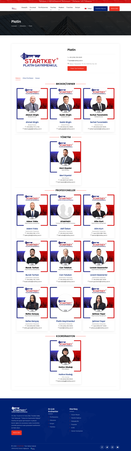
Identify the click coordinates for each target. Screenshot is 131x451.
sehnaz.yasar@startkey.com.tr (99, 328)
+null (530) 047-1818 (99, 326)
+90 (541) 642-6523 (66, 233)
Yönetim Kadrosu (75, 418)
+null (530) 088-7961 (99, 233)
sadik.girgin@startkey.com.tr (66, 129)
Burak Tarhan (32, 275)
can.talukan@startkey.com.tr (66, 282)
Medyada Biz (74, 421)
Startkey (53, 8)
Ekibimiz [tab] (18, 78)
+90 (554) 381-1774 (33, 233)
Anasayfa (24, 7)
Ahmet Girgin (32, 122)
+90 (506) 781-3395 (33, 280)
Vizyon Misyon (75, 415)
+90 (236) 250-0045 (75, 57)
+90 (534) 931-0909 (66, 127)
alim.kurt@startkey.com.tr (99, 235)
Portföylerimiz (43, 7)
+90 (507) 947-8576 (66, 180)
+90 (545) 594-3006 (33, 326)
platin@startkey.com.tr (76, 61)
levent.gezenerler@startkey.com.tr (99, 282)
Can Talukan (65, 275)
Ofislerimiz (23, 26)
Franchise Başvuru (100, 9)
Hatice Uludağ (65, 374)
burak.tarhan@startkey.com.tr (33, 282)
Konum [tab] (37, 78)
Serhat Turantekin (99, 122)
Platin (30, 26)
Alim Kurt (98, 228)
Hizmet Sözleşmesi (76, 431)
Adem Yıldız (32, 228)
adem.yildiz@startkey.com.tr (33, 235)
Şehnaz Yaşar (98, 321)
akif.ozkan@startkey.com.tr (66, 235)
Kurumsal (33, 8)
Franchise (70, 7)
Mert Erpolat (66, 175)
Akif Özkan (65, 228)
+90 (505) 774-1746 (33, 127)
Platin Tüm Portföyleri (77, 68)
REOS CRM (114, 9)
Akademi (61, 8)
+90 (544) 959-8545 (66, 379)
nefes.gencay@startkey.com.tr (33, 328)
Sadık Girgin (65, 122)
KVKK (72, 428)
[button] (88, 8)
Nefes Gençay (32, 321)
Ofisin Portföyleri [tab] (28, 78)
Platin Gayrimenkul (65, 321)
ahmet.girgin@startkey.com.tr (33, 129)
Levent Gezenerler (98, 275)
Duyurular (73, 424)
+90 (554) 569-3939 (99, 280)
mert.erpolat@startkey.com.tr (66, 182)
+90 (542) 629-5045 (99, 127)
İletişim (77, 7)
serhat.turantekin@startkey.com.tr (100, 129)
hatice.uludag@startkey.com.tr (66, 381)
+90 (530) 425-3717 (66, 280)
